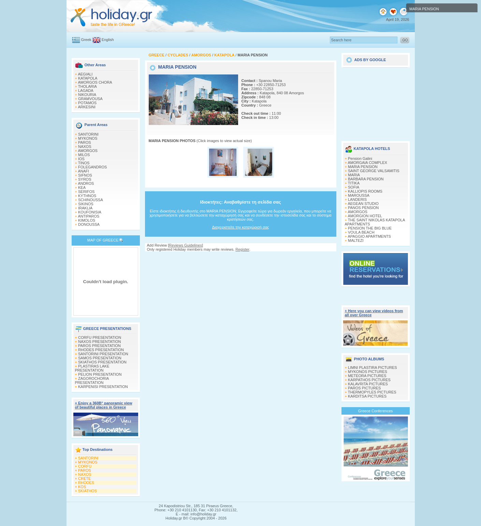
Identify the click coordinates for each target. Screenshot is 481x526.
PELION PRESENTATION (99, 374)
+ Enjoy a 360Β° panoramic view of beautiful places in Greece (103, 405)
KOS (82, 487)
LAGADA (85, 90)
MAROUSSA (358, 195)
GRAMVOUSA (90, 99)
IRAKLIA (85, 208)
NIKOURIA (87, 95)
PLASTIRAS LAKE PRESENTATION (92, 368)
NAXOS (84, 146)
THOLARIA (87, 86)
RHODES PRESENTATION (101, 350)
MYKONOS (87, 138)
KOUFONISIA (89, 212)
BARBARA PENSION (366, 179)
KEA (82, 187)
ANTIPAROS (88, 216)
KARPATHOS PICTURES (369, 380)
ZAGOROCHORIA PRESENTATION (92, 380)
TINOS (84, 163)
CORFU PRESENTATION (99, 337)
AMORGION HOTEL (365, 216)
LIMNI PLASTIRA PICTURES (372, 367)
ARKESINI (86, 107)
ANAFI (83, 171)
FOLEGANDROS (92, 167)
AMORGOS (87, 151)
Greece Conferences (375, 411)
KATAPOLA (87, 78)
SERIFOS (86, 192)
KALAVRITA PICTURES (368, 384)
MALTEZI (356, 240)
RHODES (86, 483)
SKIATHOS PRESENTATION (102, 362)
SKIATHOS (87, 491)
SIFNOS (85, 175)
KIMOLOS (86, 220)
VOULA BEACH (361, 232)
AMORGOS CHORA (95, 82)
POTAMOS (87, 103)
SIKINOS (85, 204)
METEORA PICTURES (367, 376)
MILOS (84, 155)
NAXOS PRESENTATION (99, 342)
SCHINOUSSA (90, 200)
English (108, 40)
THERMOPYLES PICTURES (372, 392)
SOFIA (353, 187)
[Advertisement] (375, 102)
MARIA (354, 175)
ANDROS (86, 183)
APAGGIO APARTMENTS (369, 236)
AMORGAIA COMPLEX (367, 163)
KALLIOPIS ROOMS (365, 191)
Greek (86, 40)
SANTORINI (88, 134)
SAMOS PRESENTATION (99, 358)
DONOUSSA (89, 224)
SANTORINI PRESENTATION (103, 354)
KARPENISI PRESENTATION (103, 387)
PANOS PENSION (363, 208)
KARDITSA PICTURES (367, 396)
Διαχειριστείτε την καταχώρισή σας (240, 227)
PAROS (84, 142)
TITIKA (354, 183)
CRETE (84, 478)
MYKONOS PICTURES (367, 372)
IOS (81, 159)
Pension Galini (360, 158)
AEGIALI (85, 74)
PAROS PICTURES (364, 388)
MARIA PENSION (363, 167)
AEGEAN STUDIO (363, 204)
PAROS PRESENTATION (99, 346)
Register (242, 249)
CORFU (84, 466)
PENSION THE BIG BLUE (370, 228)
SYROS (84, 179)
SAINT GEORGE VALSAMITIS (373, 171)
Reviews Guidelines (185, 245)
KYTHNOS (87, 196)
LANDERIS (357, 199)
